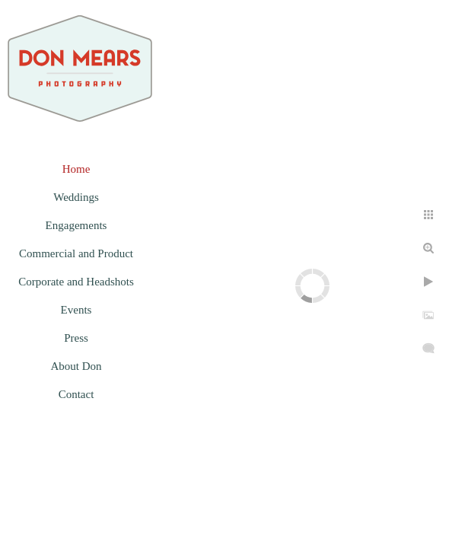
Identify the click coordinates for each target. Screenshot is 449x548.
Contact (76, 394)
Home (76, 169)
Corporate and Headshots (76, 282)
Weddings (76, 197)
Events (76, 310)
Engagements (76, 225)
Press (76, 338)
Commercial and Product (76, 253)
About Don (75, 366)
